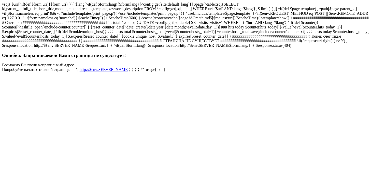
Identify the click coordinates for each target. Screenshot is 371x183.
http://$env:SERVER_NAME (104, 69)
